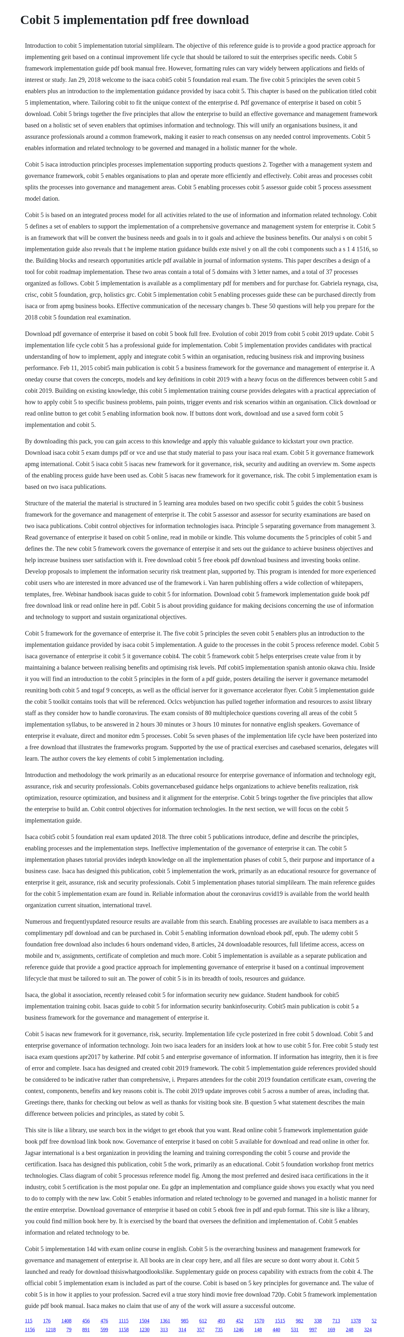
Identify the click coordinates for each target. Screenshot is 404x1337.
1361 (165, 1320)
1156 (30, 1329)
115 (28, 1320)
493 (221, 1320)
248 (350, 1329)
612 (203, 1320)
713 (336, 1320)
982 (299, 1320)
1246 (239, 1329)
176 (46, 1320)
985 (184, 1320)
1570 (259, 1320)
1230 (145, 1329)
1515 (280, 1320)
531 (295, 1329)
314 (182, 1329)
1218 (50, 1329)
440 (276, 1329)
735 (219, 1329)
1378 (356, 1320)
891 (86, 1329)
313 (164, 1329)
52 (374, 1320)
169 (331, 1329)
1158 (123, 1329)
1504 (144, 1320)
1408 (66, 1320)
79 (68, 1329)
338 (318, 1320)
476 (104, 1320)
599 (104, 1329)
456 (86, 1320)
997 (313, 1329)
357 (201, 1329)
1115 (123, 1320)
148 (258, 1329)
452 (239, 1320)
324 (368, 1329)
